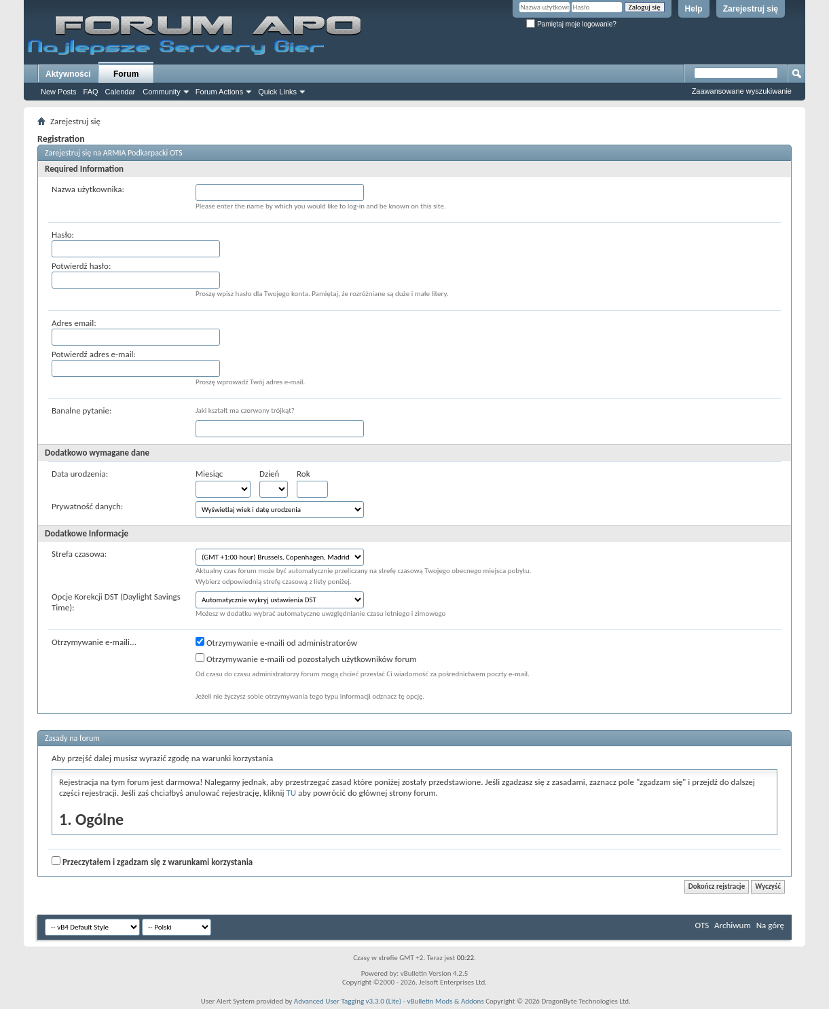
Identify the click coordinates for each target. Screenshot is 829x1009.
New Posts (59, 92)
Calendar (120, 92)
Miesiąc (209, 474)
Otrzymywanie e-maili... (94, 642)
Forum (126, 74)
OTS (702, 925)
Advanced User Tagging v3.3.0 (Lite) (347, 1001)
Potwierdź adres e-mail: (94, 354)
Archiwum (732, 925)
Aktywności (68, 74)
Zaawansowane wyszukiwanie (742, 91)
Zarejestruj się (750, 9)
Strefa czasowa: (79, 554)
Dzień (269, 474)
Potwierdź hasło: (81, 266)
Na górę (770, 925)
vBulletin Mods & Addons (445, 1001)
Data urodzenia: (80, 474)
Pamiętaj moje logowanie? (571, 24)
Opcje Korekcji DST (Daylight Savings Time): (116, 601)
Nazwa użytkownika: (88, 189)
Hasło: (63, 235)
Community (162, 92)
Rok (303, 474)
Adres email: (74, 323)
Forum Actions (219, 92)
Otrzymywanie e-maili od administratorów (276, 642)
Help (694, 9)
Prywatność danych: (87, 506)
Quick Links (277, 92)
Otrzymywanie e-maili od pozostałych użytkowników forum (306, 658)
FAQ (91, 92)
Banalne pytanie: (81, 410)
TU (291, 793)
